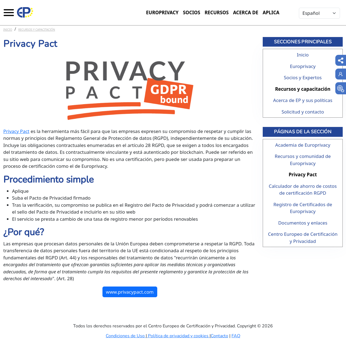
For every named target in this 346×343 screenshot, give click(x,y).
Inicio (7, 30)
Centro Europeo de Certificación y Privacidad (303, 237)
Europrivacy (162, 12)
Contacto (219, 336)
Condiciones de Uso (126, 336)
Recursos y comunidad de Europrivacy (303, 159)
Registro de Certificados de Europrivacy (302, 208)
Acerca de (245, 12)
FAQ (235, 336)
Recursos (217, 12)
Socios (191, 12)
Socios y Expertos (303, 77)
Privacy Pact (16, 131)
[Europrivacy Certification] (25, 12)
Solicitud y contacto (303, 112)
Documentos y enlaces (302, 223)
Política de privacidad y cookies (178, 336)
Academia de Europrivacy (302, 145)
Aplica (271, 12)
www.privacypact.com (130, 292)
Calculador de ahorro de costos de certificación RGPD (303, 189)
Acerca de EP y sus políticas (302, 100)
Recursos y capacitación (36, 30)
